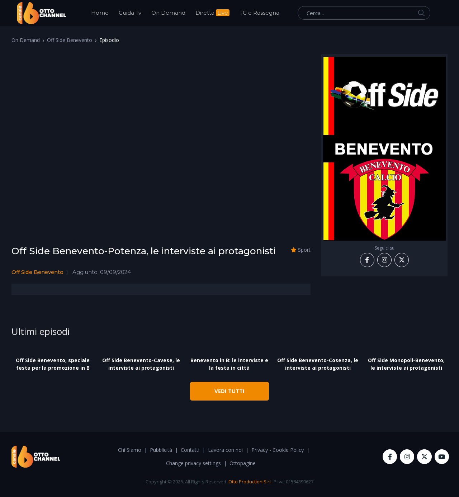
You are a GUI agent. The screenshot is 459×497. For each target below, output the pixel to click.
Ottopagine (243, 463)
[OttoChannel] (41, 13)
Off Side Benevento (69, 40)
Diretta (212, 12)
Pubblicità (161, 449)
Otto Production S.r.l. (250, 481)
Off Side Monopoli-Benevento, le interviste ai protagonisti (406, 364)
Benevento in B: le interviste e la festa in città (229, 364)
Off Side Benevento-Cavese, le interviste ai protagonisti (141, 364)
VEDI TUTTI (229, 390)
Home (100, 12)
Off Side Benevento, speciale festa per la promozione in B (53, 364)
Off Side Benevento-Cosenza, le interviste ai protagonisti (317, 364)
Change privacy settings (193, 463)
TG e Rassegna (259, 12)
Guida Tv (130, 12)
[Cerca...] (364, 13)
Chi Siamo (129, 449)
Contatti (190, 449)
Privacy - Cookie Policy (277, 449)
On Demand (168, 12)
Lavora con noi (225, 449)
